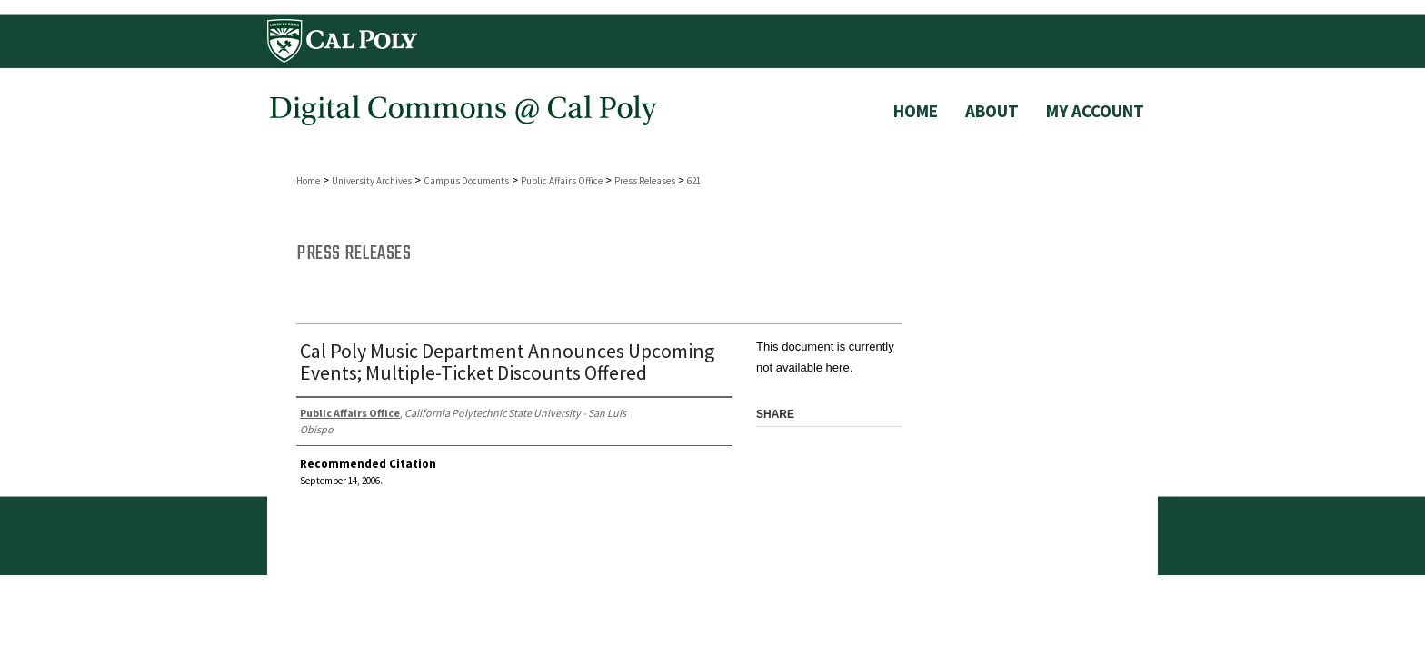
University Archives (372, 180)
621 (694, 180)
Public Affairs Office (562, 180)
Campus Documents (466, 180)
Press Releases (644, 180)
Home (308, 180)
